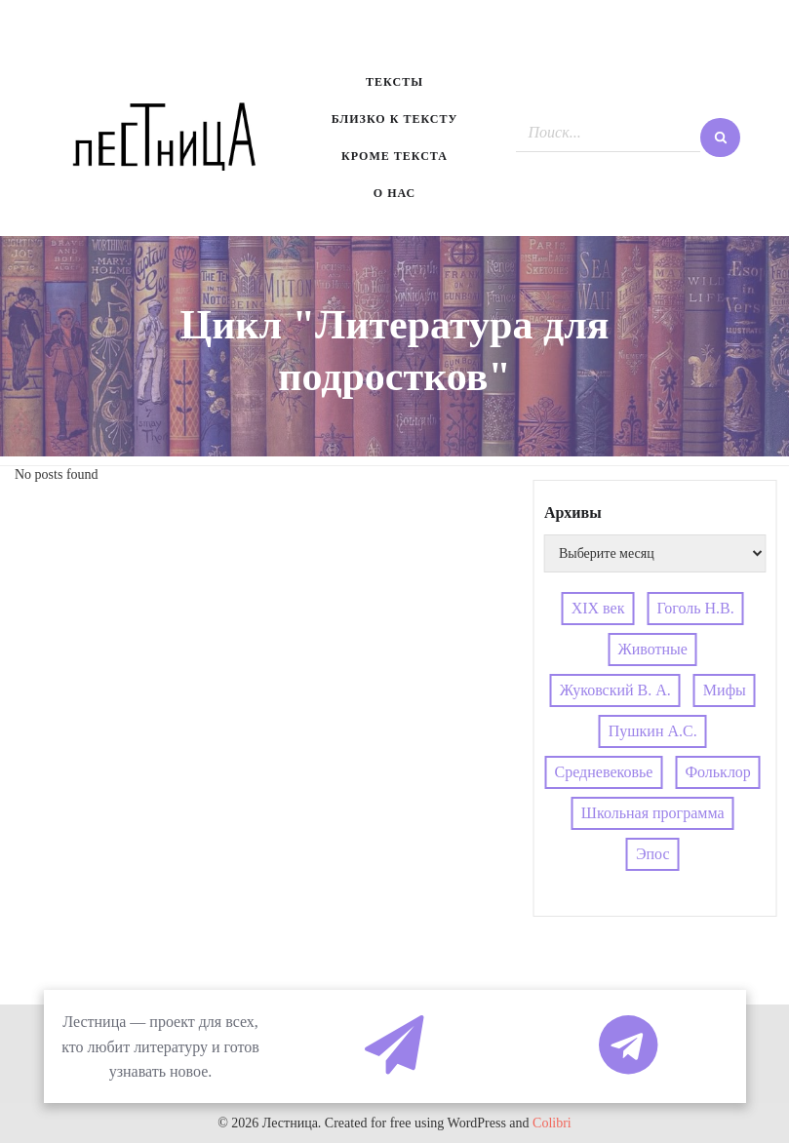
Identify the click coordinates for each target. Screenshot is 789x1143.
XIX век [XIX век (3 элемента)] (598, 608)
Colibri (552, 1123)
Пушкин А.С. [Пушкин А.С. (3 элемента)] (653, 731)
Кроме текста (394, 156)
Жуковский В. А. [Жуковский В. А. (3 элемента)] (615, 690)
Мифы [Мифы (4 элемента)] (724, 690)
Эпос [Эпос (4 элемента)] (653, 854)
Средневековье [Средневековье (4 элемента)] (604, 772)
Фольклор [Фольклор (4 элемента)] (717, 772)
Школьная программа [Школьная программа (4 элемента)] (653, 813)
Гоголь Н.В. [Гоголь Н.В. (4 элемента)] (694, 608)
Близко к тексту (395, 119)
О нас (394, 193)
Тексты (394, 82)
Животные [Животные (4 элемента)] (652, 649)
